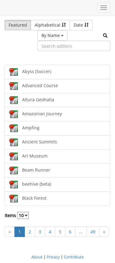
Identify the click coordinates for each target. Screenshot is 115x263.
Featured (18, 25)
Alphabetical (50, 25)
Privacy (53, 257)
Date (81, 25)
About (37, 257)
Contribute (74, 257)
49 (92, 232)
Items (17, 215)
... (81, 232)
